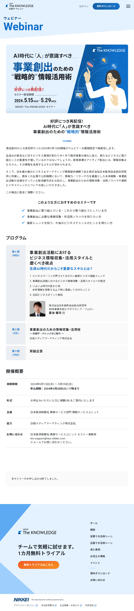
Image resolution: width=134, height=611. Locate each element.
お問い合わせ (97, 580)
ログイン (83, 6)
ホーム (94, 523)
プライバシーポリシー (24, 605)
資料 (106, 6)
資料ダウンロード (100, 573)
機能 (92, 529)
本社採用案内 (47, 605)
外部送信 (89, 605)
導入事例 (95, 549)
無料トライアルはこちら (38, 564)
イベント (95, 563)
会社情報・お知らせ (69, 605)
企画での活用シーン (101, 543)
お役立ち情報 (97, 556)
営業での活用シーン (101, 536)
